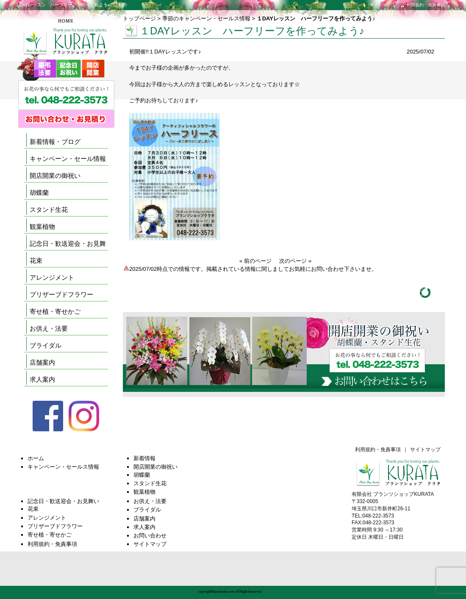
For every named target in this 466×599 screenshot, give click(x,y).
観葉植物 (42, 226)
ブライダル (45, 345)
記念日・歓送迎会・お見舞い (63, 501)
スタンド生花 (49, 209)
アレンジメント (52, 277)
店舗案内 (42, 362)
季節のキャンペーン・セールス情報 (206, 18)
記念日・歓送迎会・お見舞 (68, 243)
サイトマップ (378, 5)
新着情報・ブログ (55, 141)
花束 (36, 260)
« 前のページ (255, 261)
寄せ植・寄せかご (55, 311)
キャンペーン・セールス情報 (63, 467)
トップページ (139, 18)
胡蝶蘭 (39, 192)
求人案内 (42, 379)
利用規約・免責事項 (422, 5)
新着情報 (144, 458)
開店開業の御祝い (55, 175)
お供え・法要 (49, 328)
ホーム (36, 458)
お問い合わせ (149, 535)
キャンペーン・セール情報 (68, 158)
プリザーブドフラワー (61, 294)
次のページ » (295, 261)
